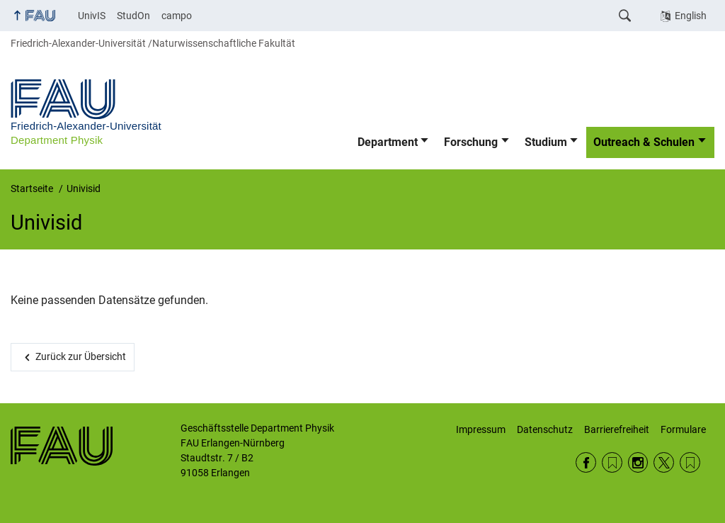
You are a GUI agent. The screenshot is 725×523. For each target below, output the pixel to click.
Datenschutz (545, 429)
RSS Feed (612, 462)
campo (176, 15)
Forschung (471, 142)
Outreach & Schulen (644, 142)
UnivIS (91, 15)
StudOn (133, 15)
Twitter (663, 462)
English (691, 15)
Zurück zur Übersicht (80, 356)
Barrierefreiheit (616, 429)
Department (388, 142)
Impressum (481, 429)
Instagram (638, 462)
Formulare (683, 429)
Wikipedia (690, 462)
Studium (546, 142)
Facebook (586, 462)
